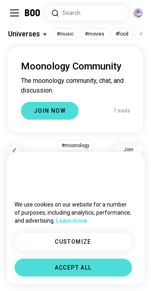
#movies (94, 34)
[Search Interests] (87, 13)
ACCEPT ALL (73, 267)
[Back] (14, 151)
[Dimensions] (138, 13)
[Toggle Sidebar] (14, 13)
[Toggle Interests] (27, 34)
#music (65, 34)
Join (128, 149)
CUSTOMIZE (73, 241)
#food (122, 34)
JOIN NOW (50, 111)
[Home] (33, 12)
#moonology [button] (75, 145)
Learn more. (72, 220)
